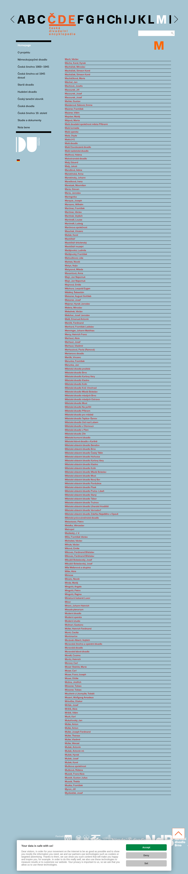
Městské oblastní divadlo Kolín (80, 468)
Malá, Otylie (71, 136)
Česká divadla (26, 106)
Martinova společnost (76, 227)
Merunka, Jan (72, 365)
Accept (146, 847)
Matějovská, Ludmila (75, 250)
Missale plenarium (74, 609)
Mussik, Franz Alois (74, 774)
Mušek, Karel (71, 762)
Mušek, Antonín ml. (74, 751)
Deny (146, 855)
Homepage (24, 45)
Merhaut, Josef (72, 342)
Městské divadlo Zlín (75, 434)
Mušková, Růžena (74, 770)
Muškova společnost (75, 766)
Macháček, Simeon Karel (77, 71)
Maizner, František (74, 109)
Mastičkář (70, 239)
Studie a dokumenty (29, 120)
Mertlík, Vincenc (73, 357)
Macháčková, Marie (75, 78)
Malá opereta (71, 132)
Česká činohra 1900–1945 (33, 66)
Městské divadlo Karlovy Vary (80, 376)
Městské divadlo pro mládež (79, 415)
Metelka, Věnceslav (74, 525)
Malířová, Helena (73, 155)
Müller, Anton (71, 724)
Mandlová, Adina (73, 170)
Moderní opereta (73, 617)
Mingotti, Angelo (73, 587)
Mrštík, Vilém (71, 713)
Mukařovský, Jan (73, 720)
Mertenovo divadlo (74, 353)
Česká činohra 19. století (32, 113)
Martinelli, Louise (73, 220)
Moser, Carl (70, 671)
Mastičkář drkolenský (76, 243)
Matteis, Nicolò (72, 262)
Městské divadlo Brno (76, 373)
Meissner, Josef (73, 300)
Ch (114, 20)
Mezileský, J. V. (72, 533)
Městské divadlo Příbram (77, 411)
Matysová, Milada (74, 269)
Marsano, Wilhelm (74, 204)
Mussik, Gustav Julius (76, 778)
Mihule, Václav (72, 545)
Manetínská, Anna (74, 174)
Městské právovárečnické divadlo (82, 518)
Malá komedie (72, 128)
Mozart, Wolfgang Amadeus (79, 697)
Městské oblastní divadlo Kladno (81, 464)
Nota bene (24, 127)
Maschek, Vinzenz (74, 231)
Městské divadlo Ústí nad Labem (81, 422)
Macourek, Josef (73, 94)
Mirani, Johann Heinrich (77, 606)
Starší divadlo (26, 84)
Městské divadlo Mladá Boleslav (81, 392)
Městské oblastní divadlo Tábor (81, 499)
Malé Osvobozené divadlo (78, 147)
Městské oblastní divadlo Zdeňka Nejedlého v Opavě (91, 514)
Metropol (69, 529)
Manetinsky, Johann (75, 178)
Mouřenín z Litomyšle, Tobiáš (79, 694)
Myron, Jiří (70, 789)
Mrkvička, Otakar (73, 701)
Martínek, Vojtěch (74, 216)
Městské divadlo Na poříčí (78, 407)
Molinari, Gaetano (74, 625)
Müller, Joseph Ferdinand (78, 732)
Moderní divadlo (73, 613)
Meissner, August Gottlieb (78, 296)
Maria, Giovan (72, 189)
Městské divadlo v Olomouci (79, 426)
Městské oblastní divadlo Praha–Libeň (84, 491)
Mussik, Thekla (72, 781)
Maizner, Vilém (72, 113)
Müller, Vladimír (72, 739)
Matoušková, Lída (74, 258)
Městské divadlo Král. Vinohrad (81, 388)
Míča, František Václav (76, 537)
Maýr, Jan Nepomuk (75, 277)
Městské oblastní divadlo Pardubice (83, 483)
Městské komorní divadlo (77, 438)
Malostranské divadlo (76, 159)
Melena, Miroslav (73, 308)
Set (146, 863)
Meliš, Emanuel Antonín (77, 319)
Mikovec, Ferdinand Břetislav (79, 552)
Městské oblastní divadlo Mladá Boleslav (85, 472)
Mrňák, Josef (71, 705)
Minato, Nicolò (72, 579)
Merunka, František (75, 361)
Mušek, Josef (71, 759)
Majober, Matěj (72, 116)
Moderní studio (72, 621)
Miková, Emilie (72, 548)
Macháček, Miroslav (75, 67)
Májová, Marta (72, 120)
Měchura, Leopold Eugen (77, 288)
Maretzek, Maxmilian (75, 185)
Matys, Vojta (71, 266)
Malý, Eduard (71, 162)
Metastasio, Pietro (74, 522)
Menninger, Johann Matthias (79, 330)
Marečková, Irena (74, 181)
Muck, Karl (70, 716)
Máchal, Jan (71, 82)
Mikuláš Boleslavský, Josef (78, 560)
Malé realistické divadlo (77, 151)
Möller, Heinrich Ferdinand (78, 629)
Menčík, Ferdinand (74, 323)
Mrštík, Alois (71, 709)
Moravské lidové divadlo (77, 652)
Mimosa (69, 575)
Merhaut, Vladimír (74, 346)
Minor (68, 602)
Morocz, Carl (71, 663)
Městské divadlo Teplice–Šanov (81, 418)
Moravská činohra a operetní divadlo (83, 644)
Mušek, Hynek (72, 755)
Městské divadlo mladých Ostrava (82, 399)
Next (176, 19)
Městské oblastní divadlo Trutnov (82, 502)
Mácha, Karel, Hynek (75, 63)
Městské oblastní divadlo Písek (80, 487)
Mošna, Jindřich (73, 682)
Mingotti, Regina (73, 594)
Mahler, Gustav (72, 101)
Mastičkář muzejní (74, 246)
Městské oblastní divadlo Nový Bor (82, 480)
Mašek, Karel (71, 235)
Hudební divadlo (27, 92)
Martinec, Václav (73, 212)
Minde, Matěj (71, 583)
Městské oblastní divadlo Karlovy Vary (84, 460)
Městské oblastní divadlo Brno (80, 449)
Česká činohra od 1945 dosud (31, 75)
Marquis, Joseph (73, 201)
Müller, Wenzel (72, 743)
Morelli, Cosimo (73, 655)
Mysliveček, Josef (74, 793)
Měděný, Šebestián (74, 292)
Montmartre (71, 636)
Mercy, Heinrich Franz (76, 334)
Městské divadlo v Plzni (76, 430)
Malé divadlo (71, 143)
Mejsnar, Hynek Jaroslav (77, 304)
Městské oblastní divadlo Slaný (81, 495)
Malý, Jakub (71, 166)
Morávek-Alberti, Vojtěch (77, 640)
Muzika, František (74, 785)
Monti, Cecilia (72, 632)
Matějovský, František (76, 254)
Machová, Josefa (74, 86)
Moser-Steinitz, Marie (76, 667)
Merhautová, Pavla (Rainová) (80, 350)
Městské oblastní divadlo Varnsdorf (83, 510)
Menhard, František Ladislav (79, 327)
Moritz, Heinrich (73, 659)
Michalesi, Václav (73, 541)
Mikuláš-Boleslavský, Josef (78, 564)
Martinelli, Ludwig (74, 223)
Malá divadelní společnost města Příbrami (86, 124)
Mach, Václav (71, 59)
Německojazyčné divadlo (32, 59)
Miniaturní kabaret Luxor (77, 598)
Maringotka (71, 197)
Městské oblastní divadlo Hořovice (82, 457)
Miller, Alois (70, 571)
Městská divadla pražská (77, 369)
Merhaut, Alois (72, 338)
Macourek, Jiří (72, 90)
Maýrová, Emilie (73, 285)
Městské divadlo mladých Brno (80, 395)
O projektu (24, 52)
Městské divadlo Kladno (77, 380)
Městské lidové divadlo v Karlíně (81, 441)
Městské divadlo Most (76, 403)
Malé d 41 (70, 139)
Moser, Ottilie (71, 678)
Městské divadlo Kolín (76, 384)
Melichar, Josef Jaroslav (77, 315)
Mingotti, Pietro (73, 590)
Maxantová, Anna (74, 273)
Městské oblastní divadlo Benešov (82, 445)
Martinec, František (75, 208)
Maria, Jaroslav (73, 193)
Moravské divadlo (74, 648)
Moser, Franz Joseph (75, 674)
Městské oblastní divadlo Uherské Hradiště (87, 506)
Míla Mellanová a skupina (78, 567)
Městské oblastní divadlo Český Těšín (84, 453)
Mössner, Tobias (73, 686)
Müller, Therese (72, 736)
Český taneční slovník (30, 99)
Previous (12, 19)
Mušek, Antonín (73, 747)
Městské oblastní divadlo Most (80, 476)
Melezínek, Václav (74, 311)
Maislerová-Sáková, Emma (78, 105)
